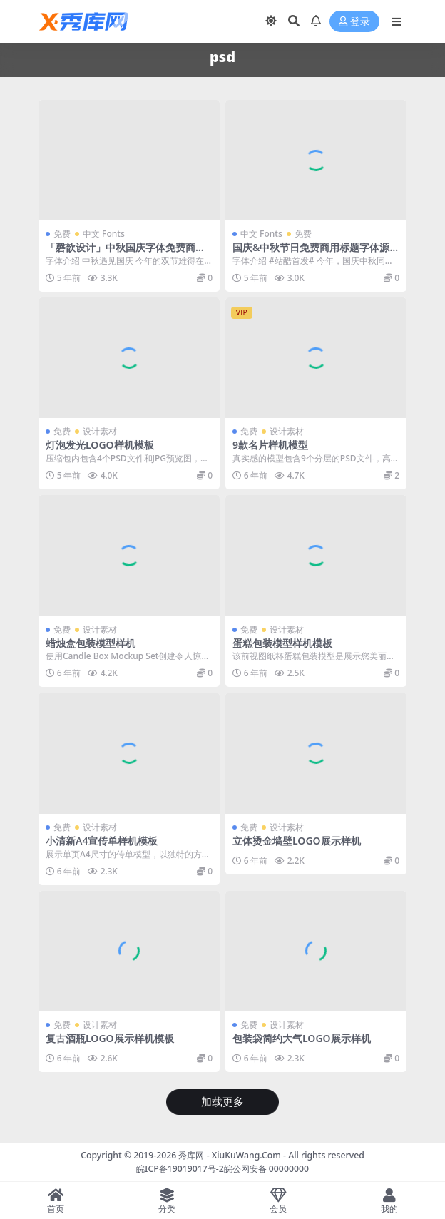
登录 (354, 21)
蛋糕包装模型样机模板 (282, 643)
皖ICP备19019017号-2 (180, 1169)
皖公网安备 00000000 (266, 1169)
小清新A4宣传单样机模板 (102, 840)
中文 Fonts (104, 234)
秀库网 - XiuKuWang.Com (230, 1155)
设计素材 (100, 431)
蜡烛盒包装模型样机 (90, 643)
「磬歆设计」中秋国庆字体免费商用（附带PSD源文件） (125, 253)
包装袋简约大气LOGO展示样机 (301, 1038)
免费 (62, 234)
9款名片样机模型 (270, 445)
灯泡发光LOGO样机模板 (100, 445)
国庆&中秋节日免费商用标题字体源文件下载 (310, 253)
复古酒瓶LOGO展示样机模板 (110, 1038)
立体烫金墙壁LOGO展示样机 (296, 840)
